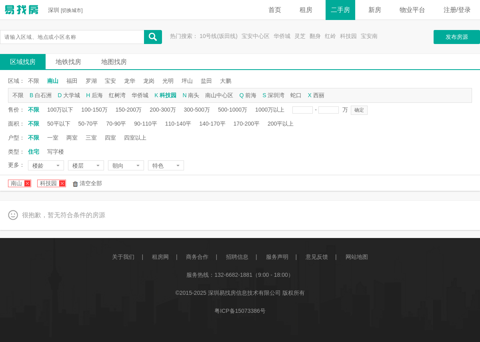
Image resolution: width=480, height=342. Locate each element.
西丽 (318, 95)
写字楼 (55, 151)
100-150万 (94, 109)
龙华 (129, 81)
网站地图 (357, 257)
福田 (72, 81)
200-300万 (163, 109)
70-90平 (116, 123)
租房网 (160, 257)
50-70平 (88, 123)
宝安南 (369, 36)
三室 (91, 137)
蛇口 (296, 95)
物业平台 (412, 9)
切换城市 (71, 10)
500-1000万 (232, 109)
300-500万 (197, 109)
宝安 (110, 81)
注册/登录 (457, 9)
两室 (72, 137)
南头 (193, 95)
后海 (97, 95)
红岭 (330, 36)
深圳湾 (276, 95)
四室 (110, 137)
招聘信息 (237, 257)
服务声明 (277, 257)
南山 (52, 81)
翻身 (315, 36)
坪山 (187, 81)
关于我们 (123, 257)
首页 (274, 9)
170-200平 (247, 123)
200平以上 (281, 123)
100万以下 (60, 109)
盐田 (206, 81)
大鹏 (225, 81)
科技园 (348, 36)
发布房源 (457, 37)
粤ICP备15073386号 (240, 311)
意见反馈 (317, 257)
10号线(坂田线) (219, 36)
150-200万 (129, 109)
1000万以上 (269, 109)
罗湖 (91, 81)
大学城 (71, 95)
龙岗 (148, 81)
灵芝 (300, 36)
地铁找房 (68, 61)
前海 (250, 95)
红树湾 (117, 95)
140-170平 (212, 123)
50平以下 (58, 123)
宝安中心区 (256, 36)
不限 (33, 81)
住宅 (33, 151)
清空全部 (91, 183)
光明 (168, 81)
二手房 (340, 9)
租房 (306, 9)
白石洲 (43, 95)
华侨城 (282, 36)
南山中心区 (219, 95)
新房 (374, 9)
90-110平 (145, 123)
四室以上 (135, 137)
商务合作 (197, 257)
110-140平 (178, 123)
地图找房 (114, 61)
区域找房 (23, 61)
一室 (52, 137)
